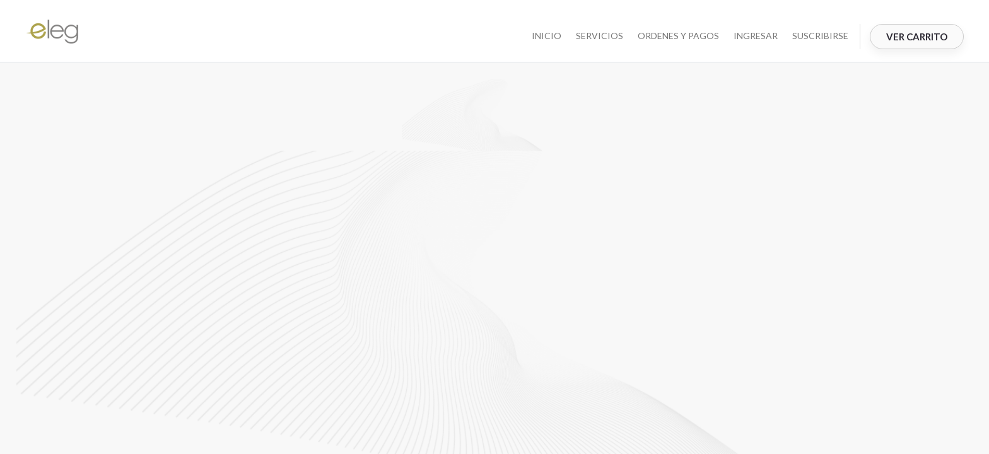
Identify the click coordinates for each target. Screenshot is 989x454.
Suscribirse (820, 35)
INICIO (546, 35)
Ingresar (756, 35)
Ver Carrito (916, 36)
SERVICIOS (599, 35)
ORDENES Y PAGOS (678, 35)
